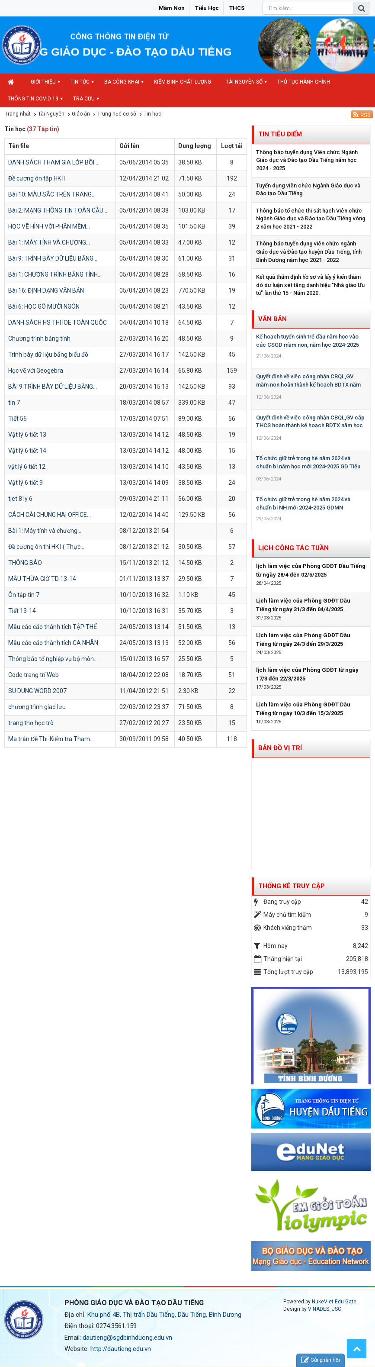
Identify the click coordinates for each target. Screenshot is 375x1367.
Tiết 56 (17, 418)
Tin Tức (80, 82)
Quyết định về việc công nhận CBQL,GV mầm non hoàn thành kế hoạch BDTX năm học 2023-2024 (308, 384)
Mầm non (172, 8)
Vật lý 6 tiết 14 (27, 450)
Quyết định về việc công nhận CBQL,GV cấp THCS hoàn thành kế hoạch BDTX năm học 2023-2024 (310, 425)
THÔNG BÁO (25, 562)
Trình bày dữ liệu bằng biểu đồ (48, 354)
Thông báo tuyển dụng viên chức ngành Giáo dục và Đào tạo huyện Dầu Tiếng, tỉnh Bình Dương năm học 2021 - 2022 (309, 251)
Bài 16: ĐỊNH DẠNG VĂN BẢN (46, 290)
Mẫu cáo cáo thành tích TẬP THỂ (52, 626)
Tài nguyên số (244, 82)
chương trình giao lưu (37, 706)
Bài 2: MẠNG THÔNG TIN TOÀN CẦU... (57, 210)
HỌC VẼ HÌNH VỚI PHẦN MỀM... (49, 226)
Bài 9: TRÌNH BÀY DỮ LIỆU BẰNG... (52, 258)
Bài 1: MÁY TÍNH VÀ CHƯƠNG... (49, 242)
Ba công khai (121, 82)
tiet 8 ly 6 (20, 498)
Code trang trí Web (33, 674)
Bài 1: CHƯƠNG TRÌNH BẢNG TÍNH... (55, 274)
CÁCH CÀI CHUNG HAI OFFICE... (49, 514)
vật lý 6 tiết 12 (26, 466)
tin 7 (14, 402)
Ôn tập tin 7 (23, 594)
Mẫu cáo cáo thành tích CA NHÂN (53, 642)
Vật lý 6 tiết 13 (27, 434)
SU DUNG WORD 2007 (37, 690)
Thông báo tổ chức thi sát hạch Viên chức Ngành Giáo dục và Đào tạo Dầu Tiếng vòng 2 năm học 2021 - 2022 (310, 218)
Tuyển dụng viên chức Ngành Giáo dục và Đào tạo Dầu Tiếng (308, 189)
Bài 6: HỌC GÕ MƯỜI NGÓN (44, 306)
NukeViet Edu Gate (334, 1302)
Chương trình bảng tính (39, 338)
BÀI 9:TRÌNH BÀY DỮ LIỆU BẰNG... (52, 386)
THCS (236, 8)
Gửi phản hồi (320, 1360)
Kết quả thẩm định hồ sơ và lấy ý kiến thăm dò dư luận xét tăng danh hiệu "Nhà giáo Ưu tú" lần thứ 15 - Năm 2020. (310, 285)
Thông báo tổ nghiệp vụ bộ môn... (53, 658)
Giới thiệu (43, 82)
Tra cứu (84, 99)
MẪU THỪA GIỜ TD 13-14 (42, 578)
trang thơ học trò (31, 722)
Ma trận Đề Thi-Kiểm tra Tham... (51, 738)
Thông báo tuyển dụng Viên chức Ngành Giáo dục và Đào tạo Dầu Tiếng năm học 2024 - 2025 (307, 160)
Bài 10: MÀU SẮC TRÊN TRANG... (52, 194)
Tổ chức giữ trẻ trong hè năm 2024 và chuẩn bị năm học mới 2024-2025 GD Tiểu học (308, 466)
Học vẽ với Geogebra (35, 370)
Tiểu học (207, 8)
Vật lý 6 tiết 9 (25, 482)
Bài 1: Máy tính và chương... (44, 530)
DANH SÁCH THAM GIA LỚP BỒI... (53, 162)
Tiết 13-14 (22, 610)
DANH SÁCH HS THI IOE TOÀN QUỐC (57, 322)
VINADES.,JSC (324, 1309)
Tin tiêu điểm (280, 134)
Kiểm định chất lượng (182, 82)
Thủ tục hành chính (303, 82)
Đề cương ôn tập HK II (36, 178)
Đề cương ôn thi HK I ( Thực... (46, 546)
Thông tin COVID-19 (33, 99)
